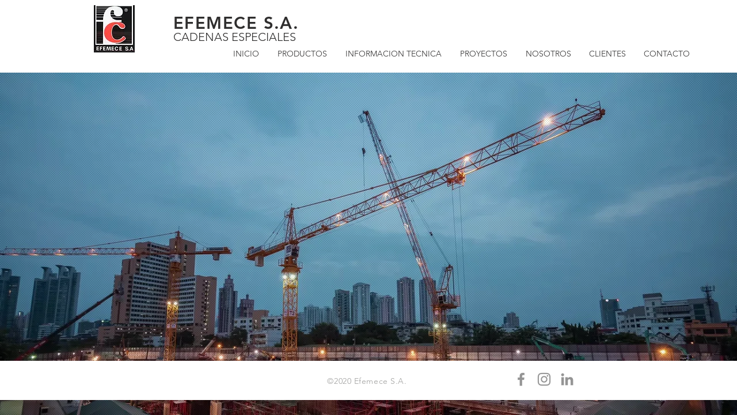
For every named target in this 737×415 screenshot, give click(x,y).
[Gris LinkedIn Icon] (567, 379)
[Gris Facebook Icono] (521, 379)
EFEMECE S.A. (236, 23)
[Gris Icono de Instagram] (544, 379)
